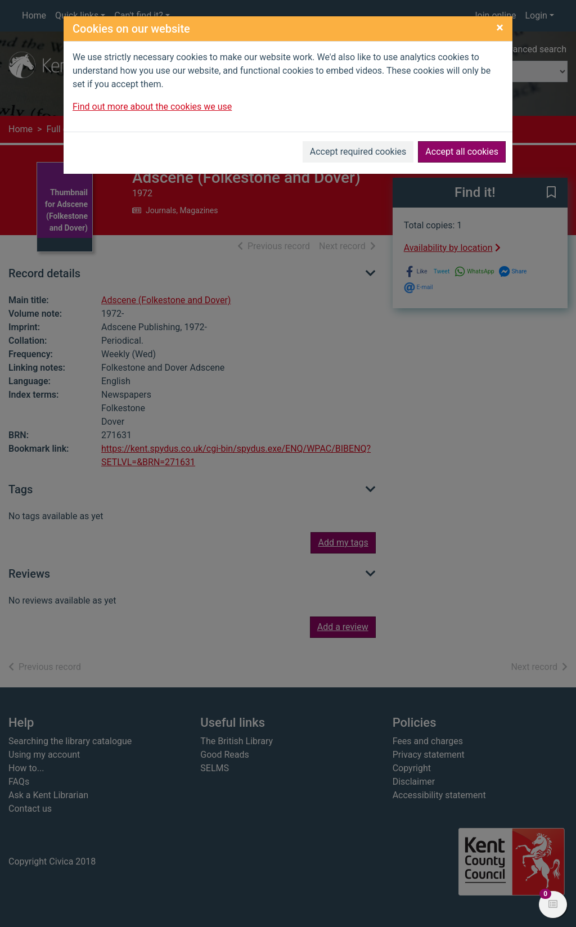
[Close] (499, 27)
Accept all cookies (461, 151)
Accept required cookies (358, 151)
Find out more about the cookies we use (152, 106)
